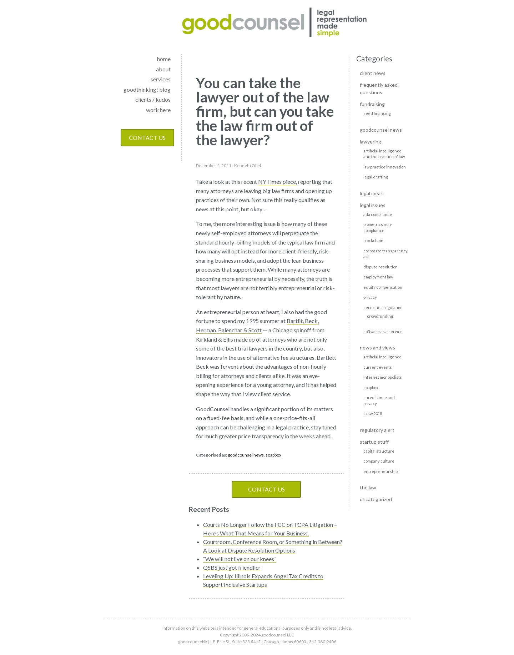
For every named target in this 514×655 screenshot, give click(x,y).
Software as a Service (383, 331)
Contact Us (147, 137)
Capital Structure (378, 451)
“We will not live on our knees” (239, 558)
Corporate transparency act (385, 253)
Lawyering (370, 141)
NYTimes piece (277, 181)
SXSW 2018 (372, 413)
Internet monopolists (382, 377)
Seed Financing (377, 113)
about (163, 69)
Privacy (370, 297)
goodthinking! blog (147, 89)
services (161, 79)
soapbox (273, 455)
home (164, 58)
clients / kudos (153, 99)
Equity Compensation (382, 287)
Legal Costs (372, 193)
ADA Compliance (377, 214)
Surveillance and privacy (379, 400)
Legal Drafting (375, 177)
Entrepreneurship (380, 471)
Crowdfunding (380, 316)
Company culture (378, 461)
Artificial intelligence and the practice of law (384, 153)
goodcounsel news (246, 455)
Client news (373, 73)
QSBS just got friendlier (232, 567)
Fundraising (372, 104)
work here (158, 109)
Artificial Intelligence (382, 356)
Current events (377, 367)
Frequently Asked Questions (379, 88)
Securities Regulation (383, 307)
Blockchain (373, 240)
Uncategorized (376, 499)
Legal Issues (373, 205)
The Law (368, 487)
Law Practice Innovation (384, 167)
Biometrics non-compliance (377, 227)
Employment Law (378, 276)
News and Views (377, 347)
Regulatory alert (377, 430)
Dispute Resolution (380, 266)
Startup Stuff (374, 442)
